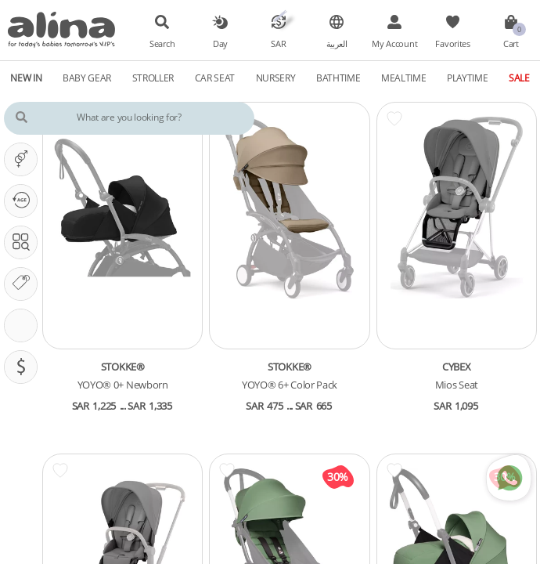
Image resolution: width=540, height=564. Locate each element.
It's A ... (25, 159)
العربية (336, 43)
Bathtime (338, 77)
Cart (511, 43)
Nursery (276, 77)
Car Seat (215, 77)
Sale (519, 77)
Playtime (467, 77)
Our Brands (25, 283)
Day (220, 43)
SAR (278, 43)
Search (162, 43)
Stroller (153, 77)
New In (25, 77)
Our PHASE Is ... (25, 200)
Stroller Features (25, 325)
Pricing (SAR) (25, 366)
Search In (25, 242)
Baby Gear (87, 77)
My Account (394, 43)
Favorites (452, 43)
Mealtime (404, 77)
